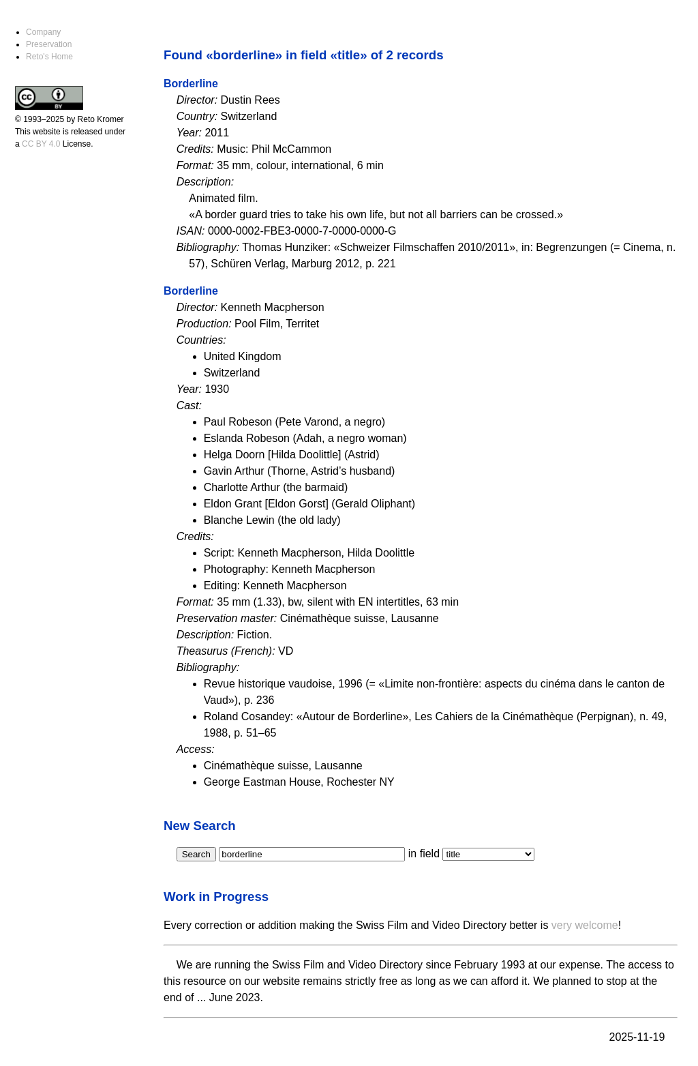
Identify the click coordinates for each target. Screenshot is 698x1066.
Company (43, 32)
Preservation (49, 44)
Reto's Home (49, 56)
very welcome (584, 925)
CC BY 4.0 (41, 144)
